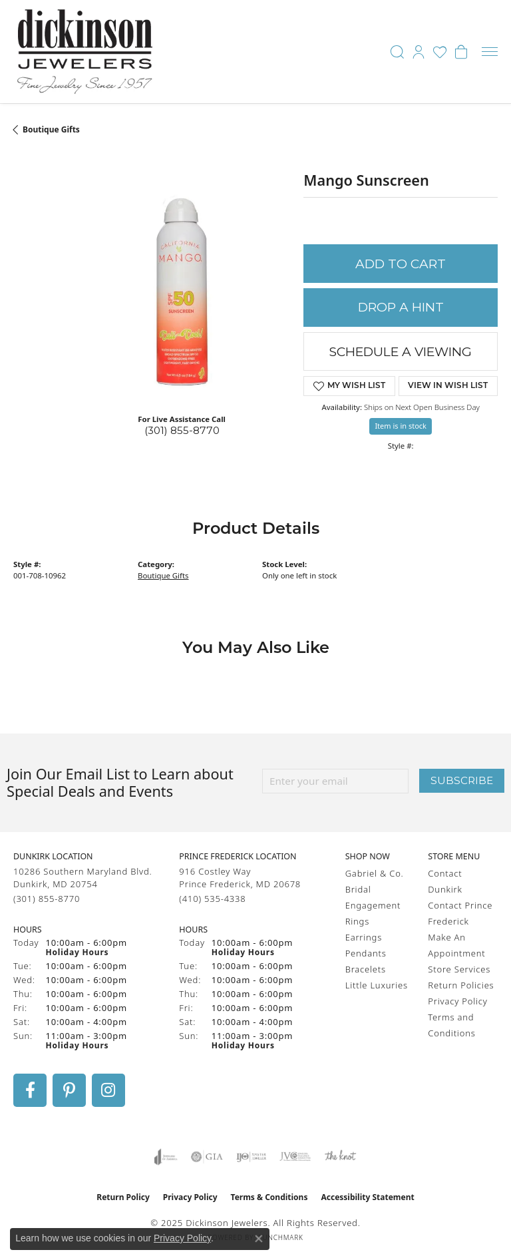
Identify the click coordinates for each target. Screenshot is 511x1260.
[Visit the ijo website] (251, 1157)
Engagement (373, 905)
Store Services (459, 969)
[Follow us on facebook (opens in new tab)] (30, 1090)
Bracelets (365, 969)
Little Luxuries (376, 985)
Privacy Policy (457, 1001)
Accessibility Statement (367, 1197)
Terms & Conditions (269, 1197)
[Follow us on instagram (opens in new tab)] (108, 1090)
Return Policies (461, 985)
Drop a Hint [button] (401, 307)
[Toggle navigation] (489, 51)
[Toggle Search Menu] (397, 52)
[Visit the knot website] (340, 1157)
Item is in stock (400, 426)
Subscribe (461, 780)
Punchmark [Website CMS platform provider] (280, 1237)
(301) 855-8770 (182, 430)
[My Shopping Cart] (461, 52)
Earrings (363, 937)
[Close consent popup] (259, 1239)
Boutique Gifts (51, 129)
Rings (357, 921)
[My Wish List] (439, 52)
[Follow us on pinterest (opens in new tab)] (69, 1090)
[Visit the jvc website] (295, 1157)
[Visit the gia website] (207, 1157)
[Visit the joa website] (166, 1157)
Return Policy (123, 1197)
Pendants (366, 953)
